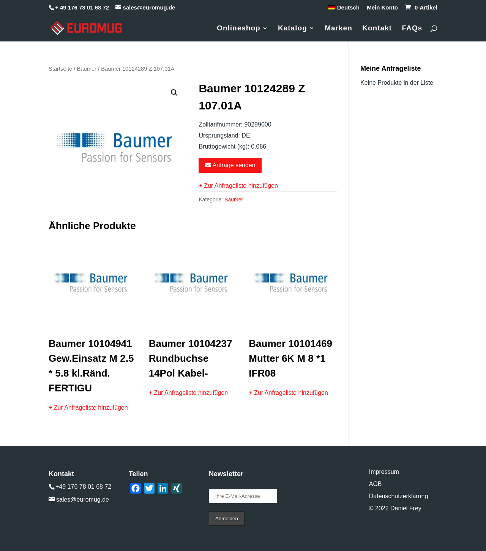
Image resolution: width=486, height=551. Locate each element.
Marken (338, 28)
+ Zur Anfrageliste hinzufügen (238, 185)
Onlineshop (238, 28)
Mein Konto (382, 8)
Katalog (292, 28)
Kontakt (377, 28)
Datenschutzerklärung (398, 496)
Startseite (60, 69)
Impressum (384, 472)
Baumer (86, 69)
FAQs (412, 28)
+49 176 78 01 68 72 (83, 486)
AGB (375, 484)
